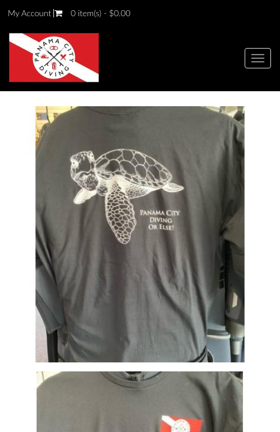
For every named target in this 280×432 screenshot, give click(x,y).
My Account (29, 13)
